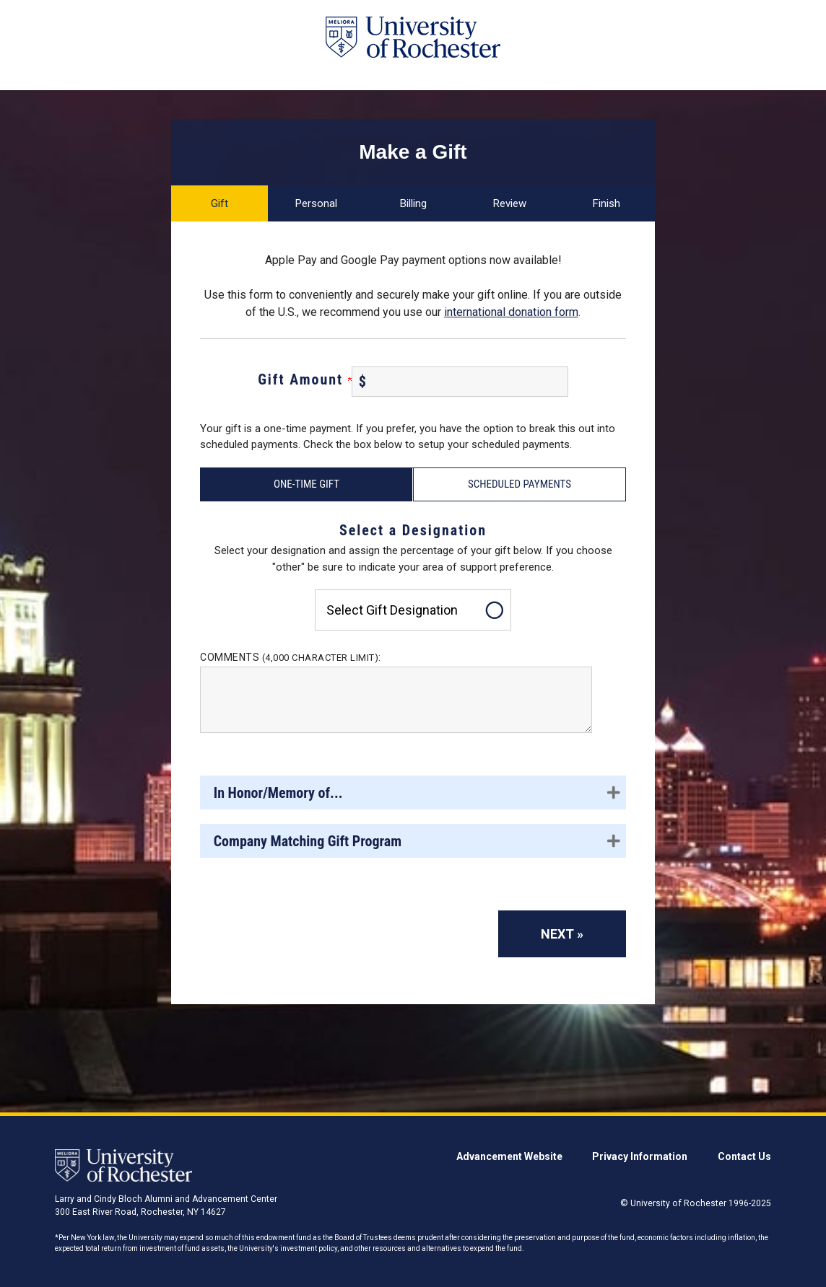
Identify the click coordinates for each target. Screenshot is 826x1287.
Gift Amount (305, 379)
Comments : (290, 657)
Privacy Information (639, 1156)
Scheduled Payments (519, 484)
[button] (413, 792)
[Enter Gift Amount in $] (460, 381)
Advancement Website (509, 1156)
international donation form (511, 312)
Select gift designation (392, 610)
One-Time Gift (306, 484)
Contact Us (744, 1156)
